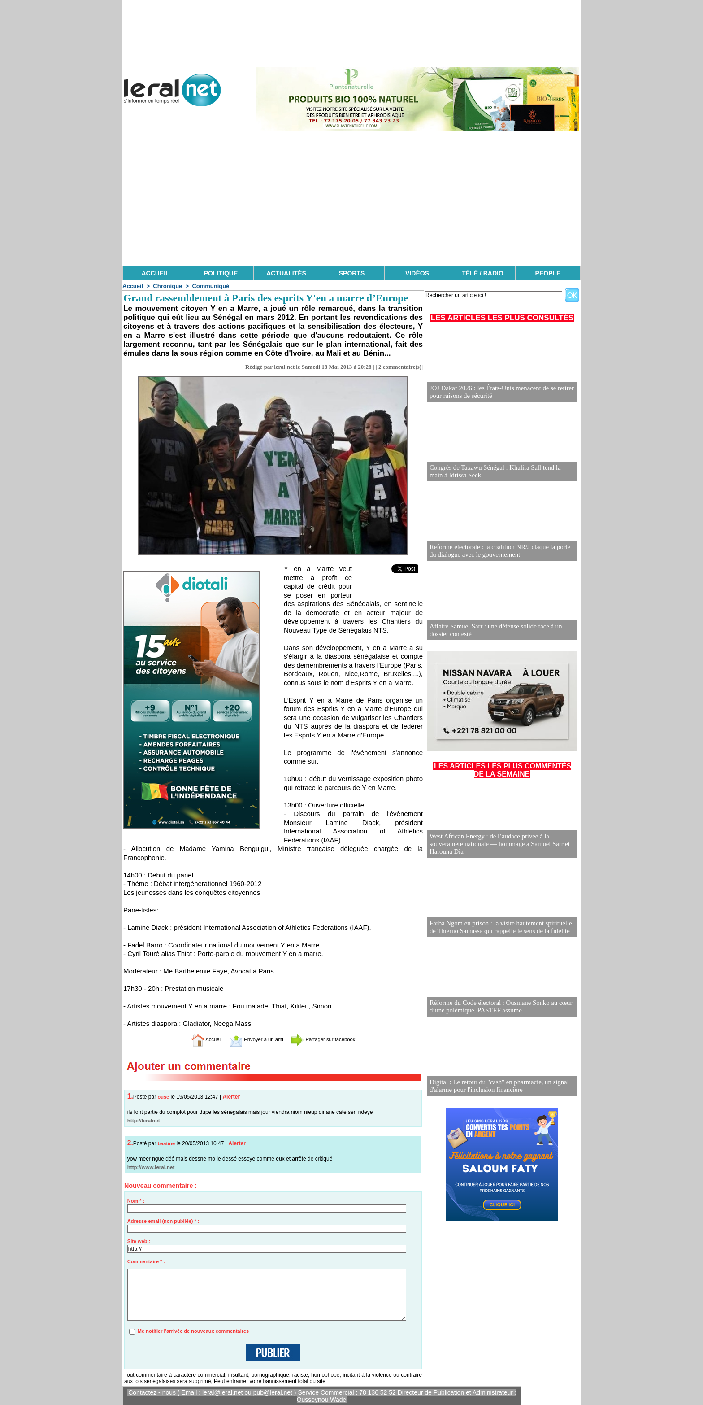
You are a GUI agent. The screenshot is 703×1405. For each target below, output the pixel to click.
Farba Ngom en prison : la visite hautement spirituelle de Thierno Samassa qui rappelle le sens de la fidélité (501, 927)
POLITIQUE (221, 273)
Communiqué (210, 286)
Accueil (132, 286)
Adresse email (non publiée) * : (163, 1221)
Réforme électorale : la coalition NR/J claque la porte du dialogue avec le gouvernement (500, 551)
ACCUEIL (155, 273)
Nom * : (136, 1201)
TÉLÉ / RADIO (482, 273)
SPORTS (352, 273)
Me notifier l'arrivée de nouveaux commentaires (193, 1331)
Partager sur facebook (332, 1039)
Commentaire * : (146, 1261)
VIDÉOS (417, 273)
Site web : (138, 1241)
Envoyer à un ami (251, 1039)
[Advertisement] (351, 199)
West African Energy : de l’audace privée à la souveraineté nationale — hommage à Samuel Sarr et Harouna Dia (496, 844)
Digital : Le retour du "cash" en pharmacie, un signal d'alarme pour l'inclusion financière (496, 1086)
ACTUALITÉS (286, 273)
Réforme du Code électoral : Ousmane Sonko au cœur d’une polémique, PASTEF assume (497, 1007)
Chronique (167, 286)
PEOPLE (548, 273)
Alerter (231, 1097)
